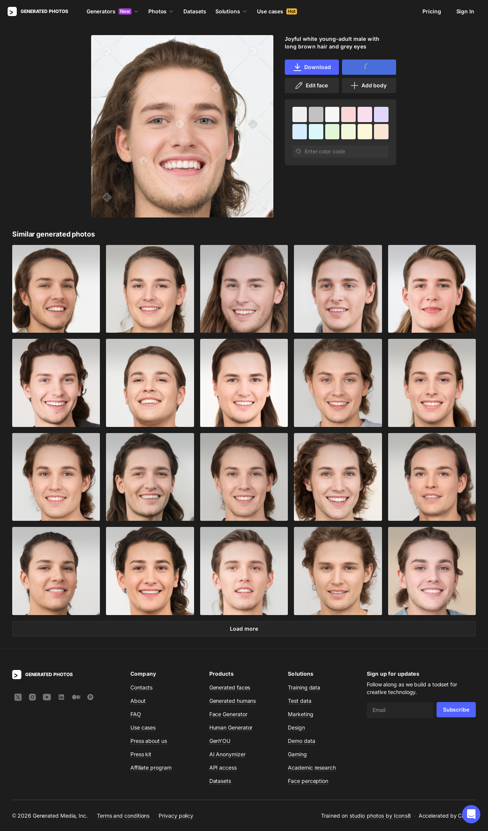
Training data (304, 687)
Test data (299, 700)
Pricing (431, 11)
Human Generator (231, 727)
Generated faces (229, 687)
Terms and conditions (123, 815)
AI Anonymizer (227, 754)
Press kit (140, 754)
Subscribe (456, 709)
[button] (471, 814)
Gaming (297, 754)
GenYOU (220, 741)
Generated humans (232, 700)
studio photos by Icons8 (380, 815)
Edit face (311, 85)
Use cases (277, 11)
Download (312, 67)
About (138, 700)
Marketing (300, 714)
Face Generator (228, 714)
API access (223, 767)
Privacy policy (176, 815)
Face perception (308, 781)
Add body (368, 85)
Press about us (148, 741)
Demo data (301, 741)
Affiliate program (151, 767)
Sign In (465, 11)
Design (296, 727)
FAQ (135, 714)
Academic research (312, 767)
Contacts (141, 687)
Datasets (194, 11)
